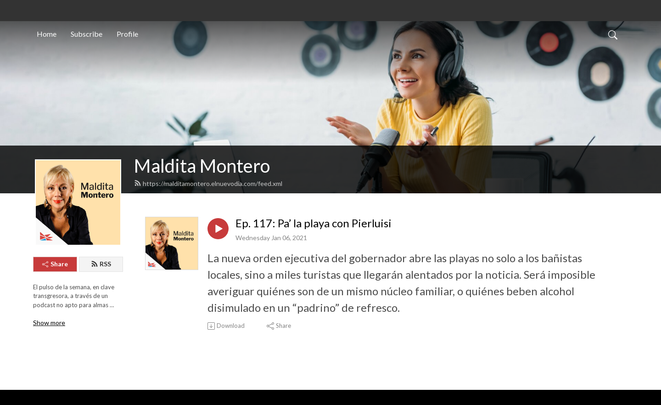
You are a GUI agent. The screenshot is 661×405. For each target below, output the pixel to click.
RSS (101, 264)
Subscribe (86, 33)
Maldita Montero (202, 166)
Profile (127, 33)
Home (46, 33)
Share (55, 264)
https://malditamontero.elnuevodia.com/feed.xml (208, 183)
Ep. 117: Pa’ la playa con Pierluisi (313, 223)
